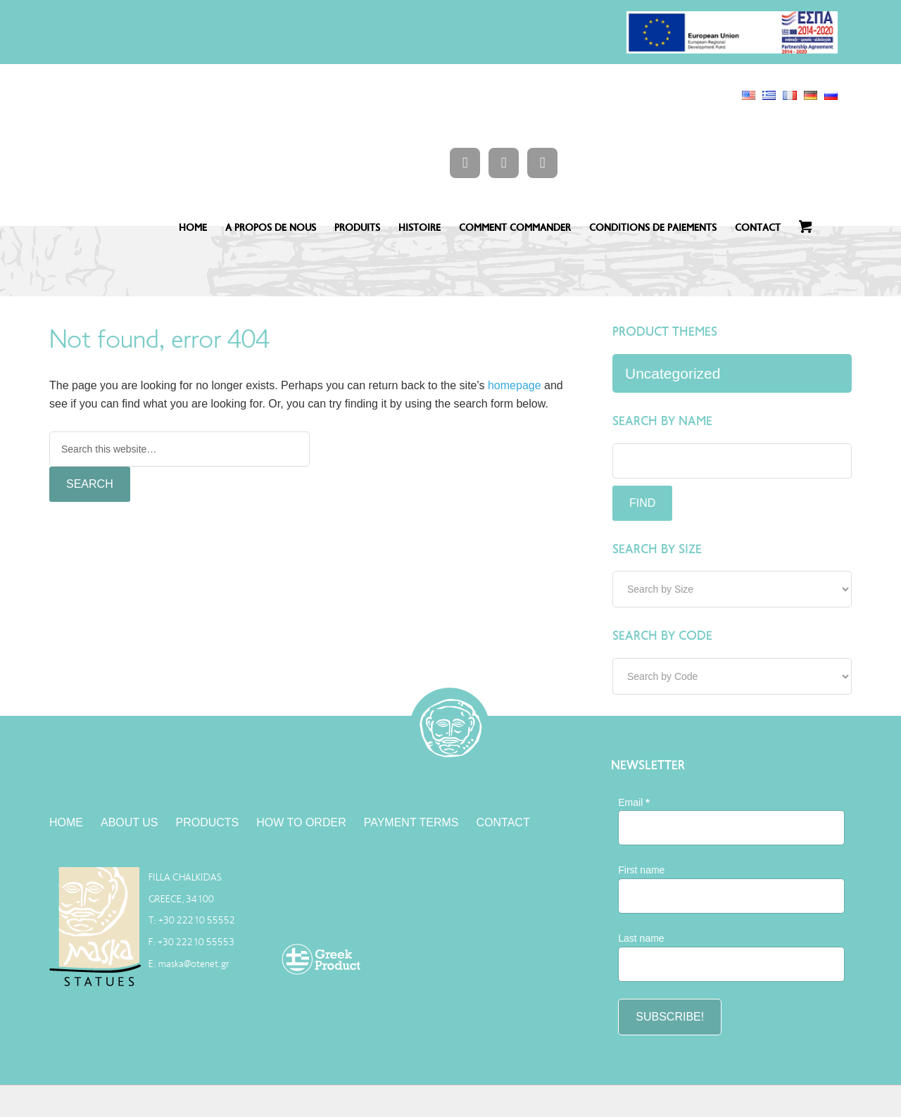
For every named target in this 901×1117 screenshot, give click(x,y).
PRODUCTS (207, 822)
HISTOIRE (419, 228)
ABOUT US (129, 822)
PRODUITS (357, 228)
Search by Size (657, 549)
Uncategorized (672, 373)
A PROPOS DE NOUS (270, 228)
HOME (193, 228)
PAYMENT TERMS (411, 822)
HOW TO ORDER (301, 822)
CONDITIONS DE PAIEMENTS (653, 228)
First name (641, 870)
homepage (514, 385)
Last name (641, 938)
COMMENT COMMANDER (515, 228)
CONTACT (758, 228)
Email (633, 802)
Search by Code (662, 635)
